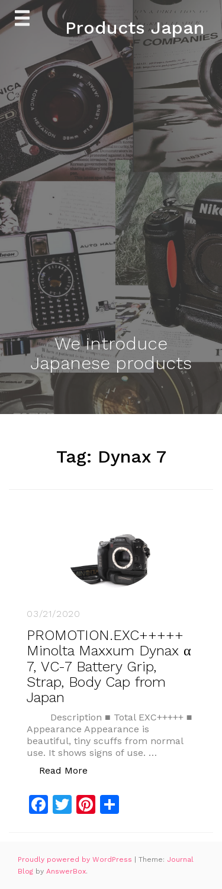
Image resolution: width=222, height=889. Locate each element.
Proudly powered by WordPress (76, 859)
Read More (69, 770)
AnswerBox (66, 871)
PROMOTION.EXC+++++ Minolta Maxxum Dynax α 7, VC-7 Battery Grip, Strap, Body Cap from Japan (109, 666)
